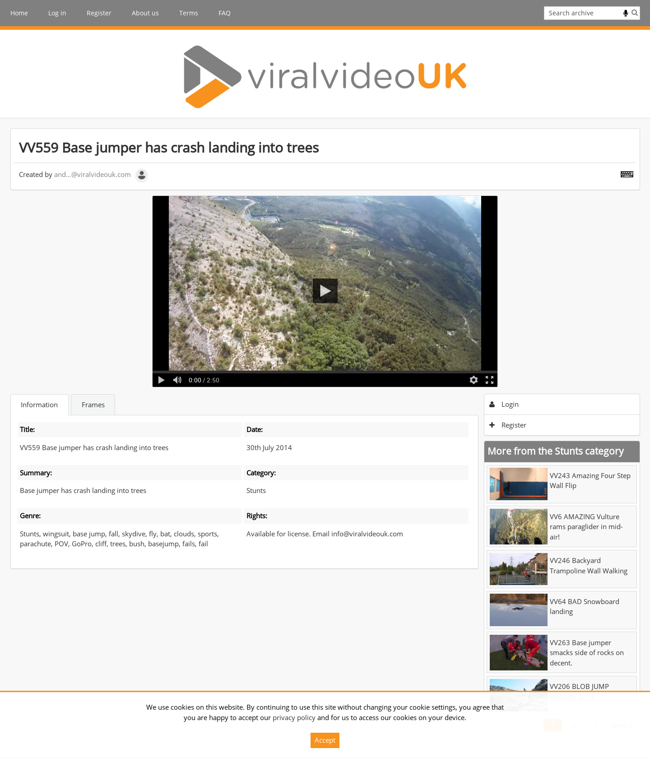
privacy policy (294, 717)
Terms (188, 13)
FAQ (224, 13)
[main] (325, 432)
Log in (57, 13)
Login (504, 404)
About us (145, 13)
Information (39, 404)
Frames (93, 404)
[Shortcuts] (627, 172)
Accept (325, 739)
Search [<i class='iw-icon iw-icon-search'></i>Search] (634, 12)
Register (99, 13)
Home (19, 13)
